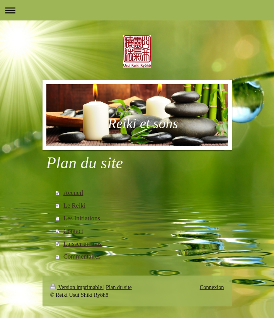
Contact (73, 231)
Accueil (73, 192)
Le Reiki (74, 205)
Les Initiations (81, 218)
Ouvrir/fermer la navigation (137, 10)
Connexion (212, 287)
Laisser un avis (82, 243)
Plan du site (119, 287)
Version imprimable (77, 287)
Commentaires (81, 256)
